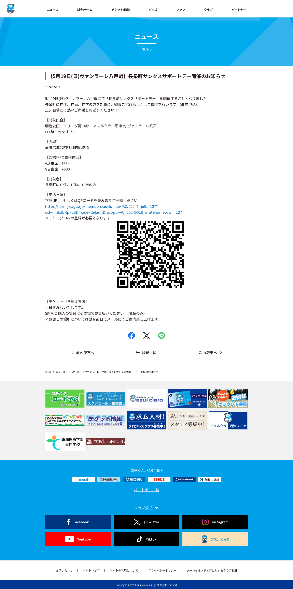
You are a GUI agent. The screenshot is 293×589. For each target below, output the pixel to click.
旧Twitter (146, 522)
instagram (215, 522)
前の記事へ (85, 352)
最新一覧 (149, 352)
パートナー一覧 (146, 489)
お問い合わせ (64, 570)
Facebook (78, 522)
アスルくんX (215, 539)
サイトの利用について (124, 570)
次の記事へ (208, 352)
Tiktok (147, 539)
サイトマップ (91, 570)
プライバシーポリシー (162, 570)
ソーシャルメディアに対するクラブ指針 (211, 570)
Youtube (78, 539)
